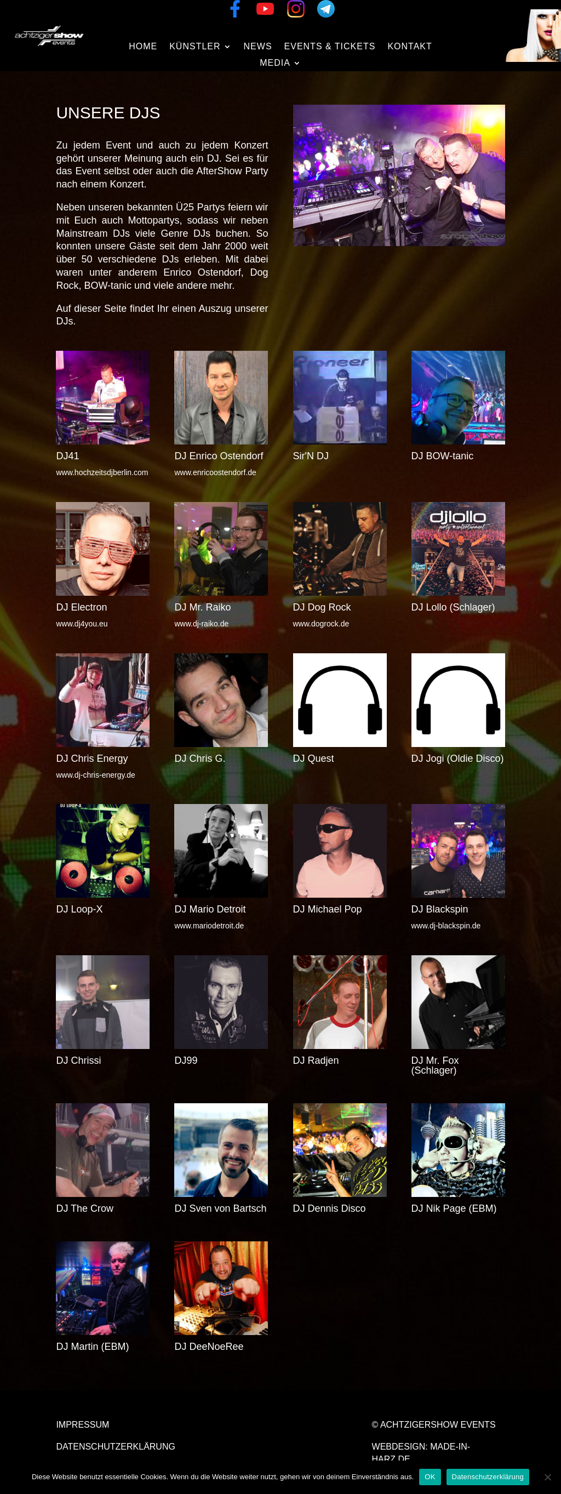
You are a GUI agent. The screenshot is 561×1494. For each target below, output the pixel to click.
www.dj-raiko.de (201, 623)
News (258, 47)
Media (275, 63)
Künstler (194, 47)
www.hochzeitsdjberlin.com (102, 472)
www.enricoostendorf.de (215, 472)
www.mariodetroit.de (209, 925)
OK (430, 1477)
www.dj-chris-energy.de (95, 775)
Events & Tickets (330, 47)
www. (321, 623)
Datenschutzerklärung (115, 1446)
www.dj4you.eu (81, 623)
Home (143, 47)
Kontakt (409, 47)
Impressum (82, 1424)
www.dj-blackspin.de (446, 925)
